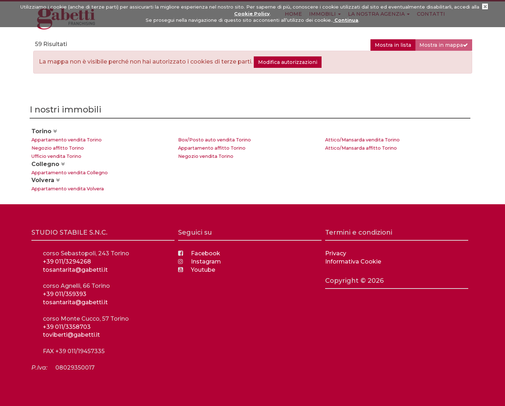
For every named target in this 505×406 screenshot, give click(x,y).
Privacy (335, 253)
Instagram (199, 261)
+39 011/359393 (64, 294)
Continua (345, 20)
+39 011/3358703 (67, 327)
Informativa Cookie (353, 261)
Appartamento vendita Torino (66, 139)
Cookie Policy (252, 13)
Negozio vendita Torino (205, 156)
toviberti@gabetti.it (71, 334)
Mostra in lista (393, 45)
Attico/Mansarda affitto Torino (361, 148)
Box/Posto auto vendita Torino (214, 139)
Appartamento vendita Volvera (67, 188)
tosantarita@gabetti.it (75, 269)
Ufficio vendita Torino (56, 156)
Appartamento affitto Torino (212, 148)
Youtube (196, 269)
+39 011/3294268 (67, 261)
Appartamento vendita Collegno (69, 172)
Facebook (199, 253)
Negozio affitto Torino (57, 148)
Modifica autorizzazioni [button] (287, 62)
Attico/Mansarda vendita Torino (362, 139)
